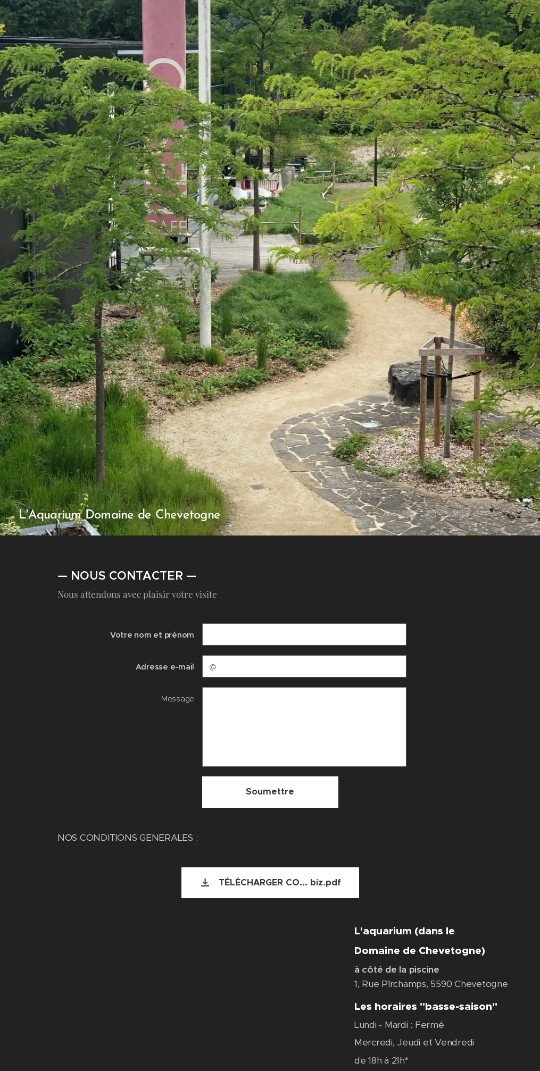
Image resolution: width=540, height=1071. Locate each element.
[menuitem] (440, 513)
